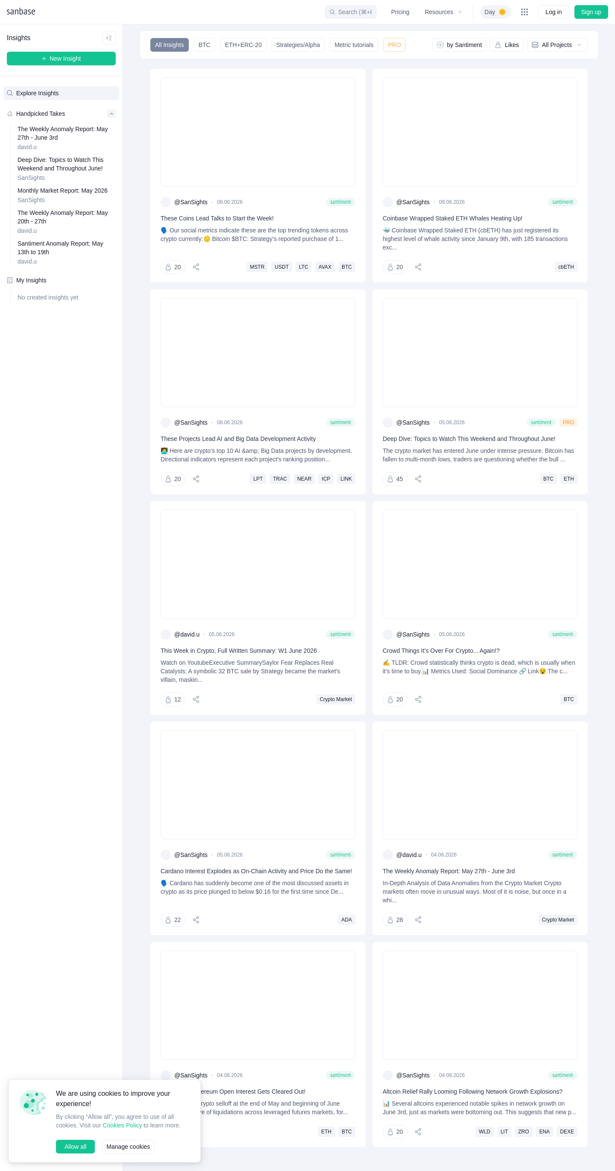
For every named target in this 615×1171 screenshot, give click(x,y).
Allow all (75, 1146)
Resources (442, 11)
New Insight (61, 58)
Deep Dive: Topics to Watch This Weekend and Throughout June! (472, 438)
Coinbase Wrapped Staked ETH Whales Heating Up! (454, 218)
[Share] (197, 267)
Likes (507, 44)
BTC (204, 44)
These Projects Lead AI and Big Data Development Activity (241, 438)
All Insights (169, 44)
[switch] (495, 12)
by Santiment (459, 44)
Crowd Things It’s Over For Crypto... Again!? (442, 659)
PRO (393, 44)
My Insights (27, 280)
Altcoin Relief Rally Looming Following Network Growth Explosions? (475, 1099)
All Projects (557, 44)
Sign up (591, 11)
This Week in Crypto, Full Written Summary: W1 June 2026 (240, 659)
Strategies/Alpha (296, 44)
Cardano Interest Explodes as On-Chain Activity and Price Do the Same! (250, 884)
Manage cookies (129, 1146)
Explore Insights (33, 93)
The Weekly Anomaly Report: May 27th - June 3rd (450, 879)
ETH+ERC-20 (242, 44)
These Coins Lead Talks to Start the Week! (220, 218)
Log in (553, 11)
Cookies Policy (124, 1116)
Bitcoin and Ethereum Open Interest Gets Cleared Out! (236, 1099)
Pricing (399, 11)
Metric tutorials (353, 44)
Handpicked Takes (61, 113)
